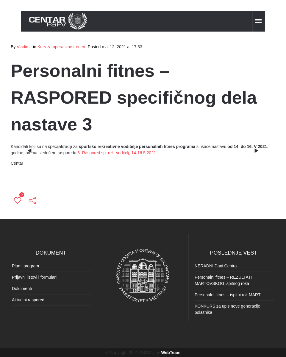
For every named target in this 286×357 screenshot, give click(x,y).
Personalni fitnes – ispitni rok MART (228, 294)
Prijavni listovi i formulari (34, 277)
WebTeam (171, 352)
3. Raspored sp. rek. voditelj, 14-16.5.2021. (117, 152)
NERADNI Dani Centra (216, 266)
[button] (258, 20)
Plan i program (25, 266)
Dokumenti (22, 288)
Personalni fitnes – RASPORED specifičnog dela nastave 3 (134, 97)
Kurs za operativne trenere (62, 46)
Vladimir (24, 46)
